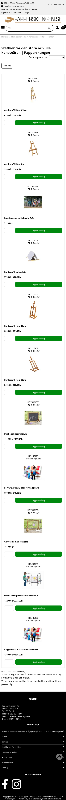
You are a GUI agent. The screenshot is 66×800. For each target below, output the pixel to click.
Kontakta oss (33, 757)
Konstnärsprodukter (36, 37)
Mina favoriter (33, 763)
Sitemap (33, 768)
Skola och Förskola (18, 37)
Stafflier (51, 37)
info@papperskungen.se (12, 6)
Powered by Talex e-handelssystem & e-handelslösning (40, 799)
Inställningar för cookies (33, 747)
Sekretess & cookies (33, 752)
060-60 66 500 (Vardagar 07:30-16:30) (17, 3)
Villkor (33, 736)
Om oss (33, 742)
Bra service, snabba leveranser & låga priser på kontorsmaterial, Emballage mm (33, 731)
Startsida (4, 37)
